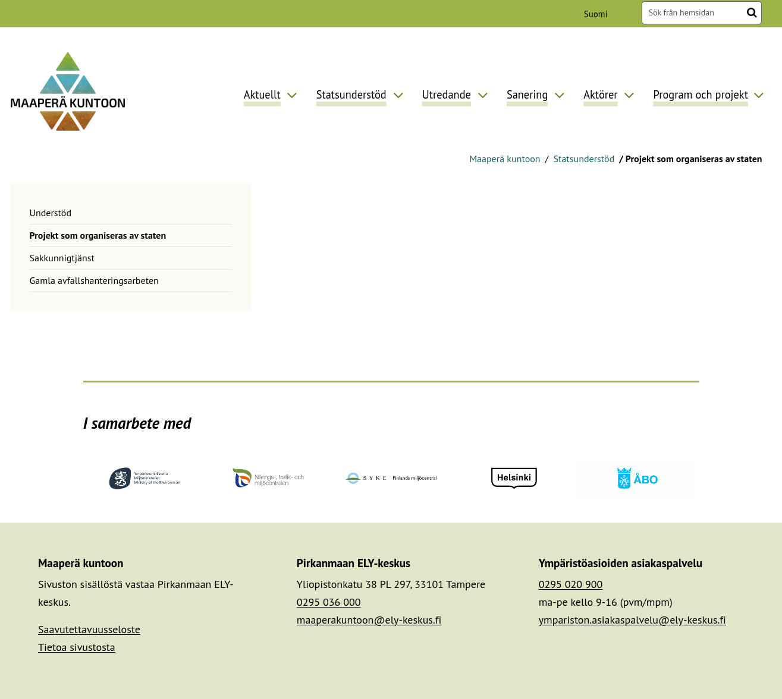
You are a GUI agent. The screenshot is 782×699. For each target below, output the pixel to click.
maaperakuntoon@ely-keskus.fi (369, 620)
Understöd (51, 213)
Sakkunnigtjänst (62, 258)
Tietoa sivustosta (76, 647)
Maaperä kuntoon (504, 159)
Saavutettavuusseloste (89, 629)
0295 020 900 (571, 584)
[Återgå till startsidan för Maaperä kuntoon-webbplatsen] (68, 91)
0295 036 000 (329, 602)
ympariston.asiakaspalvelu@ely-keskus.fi (632, 620)
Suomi (598, 14)
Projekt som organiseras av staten (98, 235)
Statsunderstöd (582, 159)
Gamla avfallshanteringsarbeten (94, 280)
